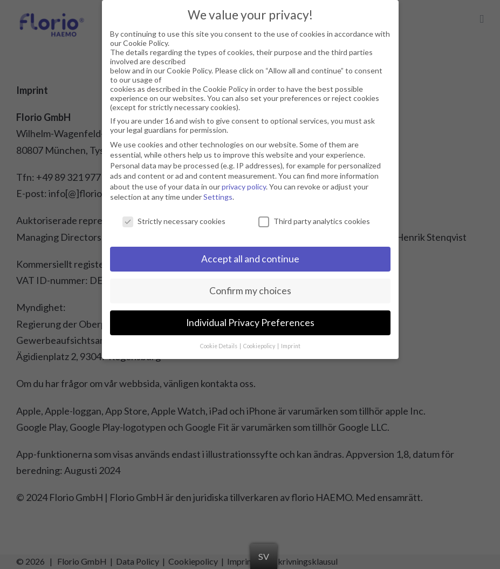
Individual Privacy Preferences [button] (250, 317)
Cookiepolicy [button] (259, 341)
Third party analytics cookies (314, 216)
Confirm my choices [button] (250, 286)
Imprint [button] (290, 341)
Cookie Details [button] (219, 341)
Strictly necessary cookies (173, 216)
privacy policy (244, 181)
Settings (217, 192)
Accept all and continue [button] (250, 254)
